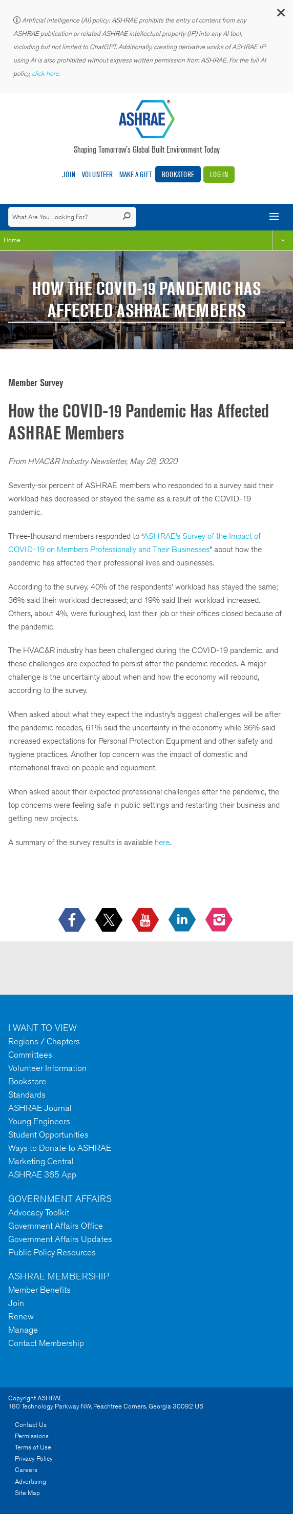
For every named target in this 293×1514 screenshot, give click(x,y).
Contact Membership (46, 1343)
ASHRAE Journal (40, 1108)
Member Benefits (39, 1290)
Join (68, 174)
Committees (30, 1054)
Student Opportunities (48, 1134)
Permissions (32, 1436)
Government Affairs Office (55, 1226)
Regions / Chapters (44, 1041)
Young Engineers (39, 1121)
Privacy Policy (34, 1458)
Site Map (27, 1492)
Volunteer (97, 174)
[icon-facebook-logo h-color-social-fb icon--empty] (73, 920)
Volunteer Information (47, 1068)
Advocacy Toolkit (38, 1212)
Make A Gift (135, 174)
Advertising (30, 1481)
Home (12, 240)
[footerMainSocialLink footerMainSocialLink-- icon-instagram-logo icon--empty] (220, 920)
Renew (21, 1316)
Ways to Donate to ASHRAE (59, 1148)
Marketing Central (41, 1161)
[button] (280, 15)
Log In (219, 174)
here (162, 842)
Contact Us (31, 1424)
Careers (26, 1469)
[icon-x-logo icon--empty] (109, 920)
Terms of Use (33, 1447)
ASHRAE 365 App (42, 1174)
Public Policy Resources (52, 1252)
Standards (27, 1094)
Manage (23, 1329)
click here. (46, 73)
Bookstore (178, 174)
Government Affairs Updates (60, 1239)
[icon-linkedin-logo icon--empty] (183, 920)
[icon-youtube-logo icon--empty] (146, 920)
